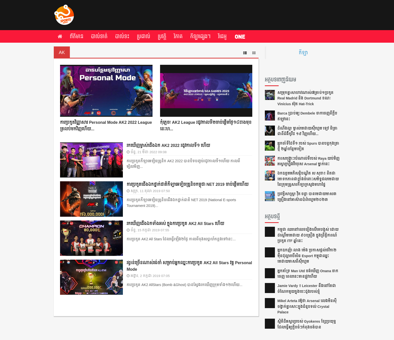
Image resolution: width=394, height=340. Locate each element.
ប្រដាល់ (143, 36)
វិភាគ (178, 36)
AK (62, 52)
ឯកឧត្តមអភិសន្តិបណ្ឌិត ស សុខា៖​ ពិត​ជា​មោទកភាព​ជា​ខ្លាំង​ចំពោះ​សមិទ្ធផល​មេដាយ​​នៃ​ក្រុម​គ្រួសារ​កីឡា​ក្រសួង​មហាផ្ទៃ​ (308, 179)
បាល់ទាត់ (99, 36)
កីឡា (303, 52)
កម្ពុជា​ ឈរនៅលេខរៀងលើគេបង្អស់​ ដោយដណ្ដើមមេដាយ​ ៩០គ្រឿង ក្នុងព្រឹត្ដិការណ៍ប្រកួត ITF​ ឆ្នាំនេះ (307, 235)
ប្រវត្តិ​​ (162, 36)
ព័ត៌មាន (76, 36)
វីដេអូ (222, 36)
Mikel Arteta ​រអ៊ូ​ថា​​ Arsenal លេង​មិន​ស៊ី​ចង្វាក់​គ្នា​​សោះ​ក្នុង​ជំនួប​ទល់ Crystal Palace (306, 306)
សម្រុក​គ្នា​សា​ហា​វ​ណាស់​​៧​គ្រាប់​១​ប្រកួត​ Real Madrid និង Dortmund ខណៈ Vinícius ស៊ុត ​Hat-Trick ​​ (305, 98)
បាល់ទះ (122, 36)
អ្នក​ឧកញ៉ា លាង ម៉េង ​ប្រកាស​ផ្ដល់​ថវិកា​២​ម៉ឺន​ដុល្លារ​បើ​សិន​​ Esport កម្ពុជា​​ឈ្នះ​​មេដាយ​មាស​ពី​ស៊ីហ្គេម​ (306, 255)
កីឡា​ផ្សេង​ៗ (200, 36)
